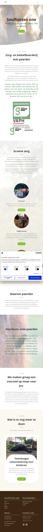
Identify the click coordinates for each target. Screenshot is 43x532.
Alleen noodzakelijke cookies (8, 278)
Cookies (24, 504)
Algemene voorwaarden (27, 501)
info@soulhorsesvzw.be (27, 520)
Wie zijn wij (6, 503)
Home (5, 501)
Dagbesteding (21, 231)
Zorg (5, 504)
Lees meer (21, 210)
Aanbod (5, 506)
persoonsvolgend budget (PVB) (22, 166)
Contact (21, 31)
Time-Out (21, 201)
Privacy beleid (25, 503)
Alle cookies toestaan (35, 277)
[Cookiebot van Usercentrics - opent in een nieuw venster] (36, 253)
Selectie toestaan (21, 277)
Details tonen (36, 273)
